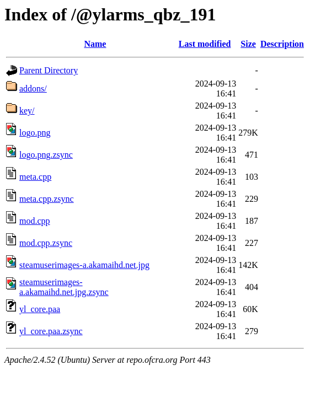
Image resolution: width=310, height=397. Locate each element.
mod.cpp (34, 221)
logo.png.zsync (46, 154)
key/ (27, 110)
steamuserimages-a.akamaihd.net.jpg (84, 265)
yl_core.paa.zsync (51, 331)
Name (95, 44)
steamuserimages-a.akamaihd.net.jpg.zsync (64, 287)
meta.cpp (35, 176)
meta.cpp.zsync (46, 198)
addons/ (33, 88)
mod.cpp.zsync (45, 243)
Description (282, 44)
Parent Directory (48, 70)
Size (248, 44)
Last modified (205, 44)
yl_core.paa (39, 309)
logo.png (34, 132)
